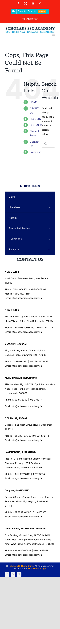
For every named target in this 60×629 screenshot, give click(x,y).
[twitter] (13, 574)
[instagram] (19, 574)
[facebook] (7, 574)
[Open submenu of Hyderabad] (49, 239)
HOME (33, 102)
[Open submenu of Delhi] (49, 197)
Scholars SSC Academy (21, 566)
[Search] (46, 144)
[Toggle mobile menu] (53, 34)
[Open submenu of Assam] (49, 218)
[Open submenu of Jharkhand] (49, 207)
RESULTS (35, 118)
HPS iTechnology (37, 568)
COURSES (36, 125)
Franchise (35, 152)
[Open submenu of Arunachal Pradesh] (49, 228)
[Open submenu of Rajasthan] (49, 249)
